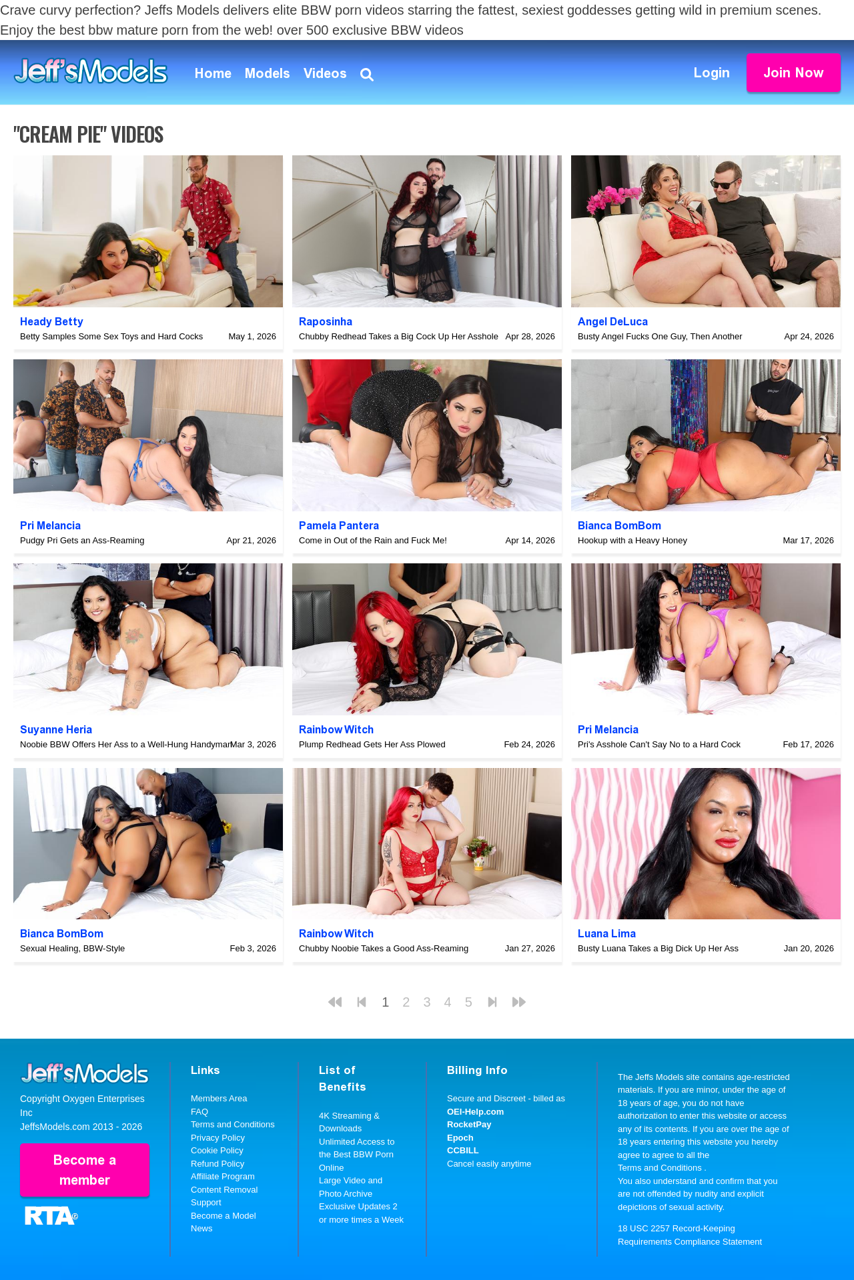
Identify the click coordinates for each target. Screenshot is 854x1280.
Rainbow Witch (336, 729)
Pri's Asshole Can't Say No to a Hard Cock (659, 744)
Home (213, 73)
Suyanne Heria (56, 729)
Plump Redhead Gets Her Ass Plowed (372, 744)
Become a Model (223, 1216)
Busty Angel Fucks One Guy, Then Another (660, 336)
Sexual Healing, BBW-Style (72, 948)
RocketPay (469, 1124)
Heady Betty (51, 321)
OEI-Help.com (475, 1112)
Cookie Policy (217, 1150)
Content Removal (224, 1190)
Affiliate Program (223, 1176)
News (202, 1228)
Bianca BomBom (619, 525)
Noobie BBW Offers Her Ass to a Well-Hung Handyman (126, 744)
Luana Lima (607, 933)
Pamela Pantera (339, 525)
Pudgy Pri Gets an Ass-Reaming (82, 540)
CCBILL (463, 1150)
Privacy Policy (218, 1138)
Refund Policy (217, 1164)
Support (206, 1202)
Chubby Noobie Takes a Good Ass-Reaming (383, 948)
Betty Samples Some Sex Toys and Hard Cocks (111, 336)
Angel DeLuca (613, 321)
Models (267, 73)
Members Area (219, 1098)
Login (712, 73)
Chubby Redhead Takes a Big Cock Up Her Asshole (398, 336)
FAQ (199, 1112)
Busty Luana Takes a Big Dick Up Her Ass (658, 948)
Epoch (460, 1138)
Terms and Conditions (233, 1124)
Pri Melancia (50, 525)
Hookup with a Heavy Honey (632, 540)
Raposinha (325, 321)
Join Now (793, 73)
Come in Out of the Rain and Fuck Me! (373, 540)
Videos (325, 73)
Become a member (84, 1170)
